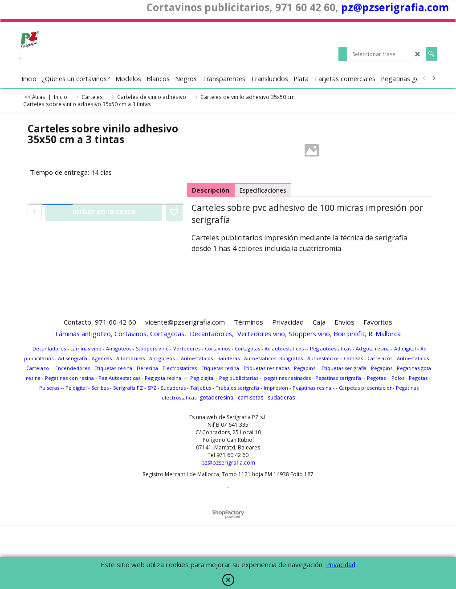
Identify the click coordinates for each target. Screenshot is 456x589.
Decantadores (211, 333)
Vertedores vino (261, 333)
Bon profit (349, 333)
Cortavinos (130, 333)
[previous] (424, 78)
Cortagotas (167, 333)
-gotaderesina (214, 397)
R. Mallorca (384, 333)
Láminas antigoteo (83, 333)
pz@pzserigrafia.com (395, 7)
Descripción (210, 190)
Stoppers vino (309, 333)
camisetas (250, 397)
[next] (433, 78)
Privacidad (340, 564)
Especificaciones (262, 190)
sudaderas (281, 397)
